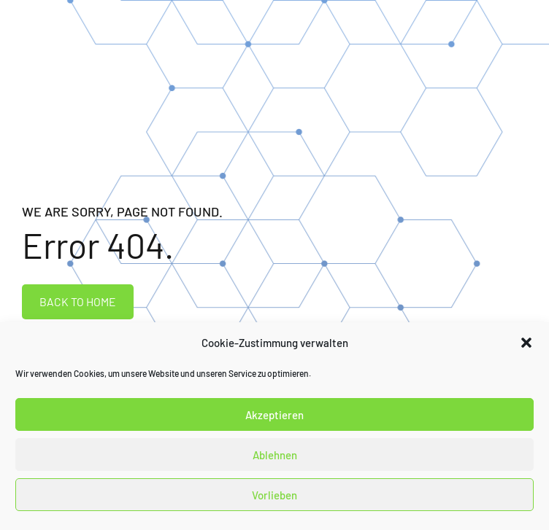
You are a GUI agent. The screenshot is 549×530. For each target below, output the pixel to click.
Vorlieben (274, 495)
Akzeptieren (274, 414)
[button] (526, 342)
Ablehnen (275, 454)
